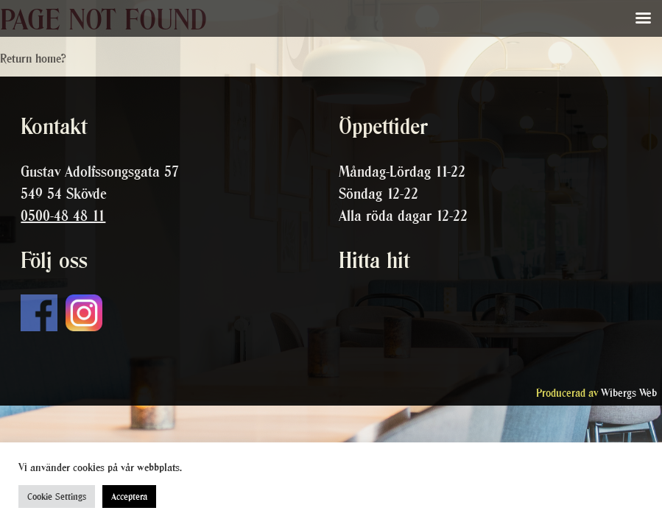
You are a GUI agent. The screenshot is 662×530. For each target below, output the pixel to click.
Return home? (33, 58)
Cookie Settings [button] (56, 496)
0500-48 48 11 (63, 216)
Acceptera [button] (129, 496)
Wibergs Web (629, 392)
